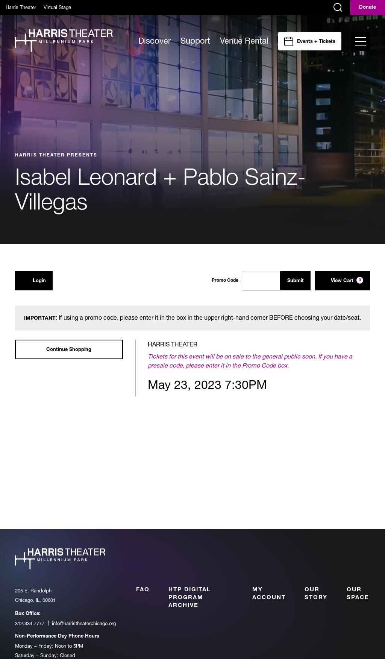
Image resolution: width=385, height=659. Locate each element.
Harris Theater (21, 7)
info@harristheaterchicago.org (84, 623)
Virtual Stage (57, 7)
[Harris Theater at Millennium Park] (64, 41)
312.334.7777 (29, 623)
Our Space (358, 594)
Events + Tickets (316, 41)
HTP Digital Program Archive (189, 598)
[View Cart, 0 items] (342, 280)
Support (195, 41)
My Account (269, 594)
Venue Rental (244, 41)
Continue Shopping (68, 350)
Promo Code (225, 280)
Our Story (316, 594)
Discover (154, 41)
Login (34, 280)
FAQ (143, 590)
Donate (367, 7)
